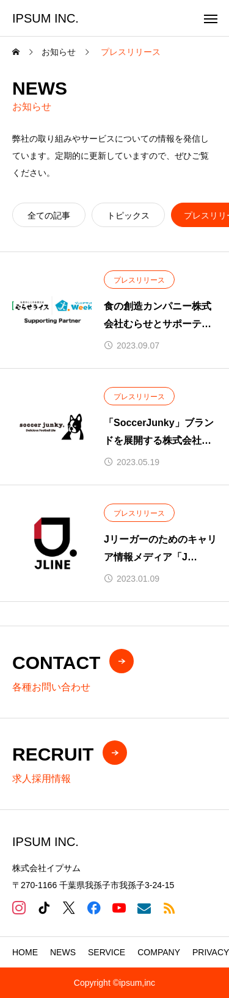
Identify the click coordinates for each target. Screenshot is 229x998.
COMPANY (158, 952)
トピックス (128, 215)
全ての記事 (48, 215)
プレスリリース (139, 280)
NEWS (63, 952)
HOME (25, 952)
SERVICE (106, 952)
